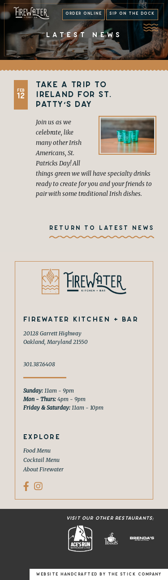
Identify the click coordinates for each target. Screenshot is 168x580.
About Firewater (43, 469)
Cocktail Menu (41, 460)
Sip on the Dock (132, 13)
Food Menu (37, 450)
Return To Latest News (101, 228)
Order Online (83, 13)
